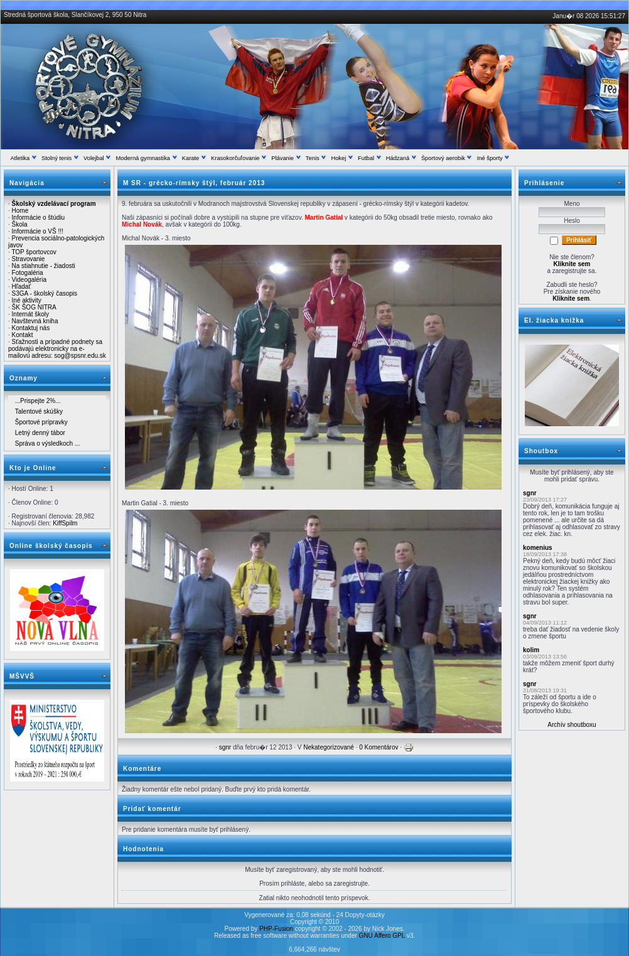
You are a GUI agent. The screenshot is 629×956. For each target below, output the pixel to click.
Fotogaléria (27, 272)
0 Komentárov (378, 747)
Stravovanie (28, 258)
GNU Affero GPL (382, 935)
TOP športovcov (33, 252)
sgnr (225, 747)
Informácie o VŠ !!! (37, 231)
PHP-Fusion (276, 928)
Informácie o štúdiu (38, 217)
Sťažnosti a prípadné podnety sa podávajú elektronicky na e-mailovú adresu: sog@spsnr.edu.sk (57, 348)
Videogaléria (29, 279)
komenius (537, 547)
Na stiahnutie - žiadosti (43, 265)
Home (20, 210)
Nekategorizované (328, 747)
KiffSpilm (65, 523)
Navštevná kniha (35, 321)
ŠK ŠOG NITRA (34, 307)
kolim (531, 650)
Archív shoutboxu (571, 724)
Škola (20, 224)
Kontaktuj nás (31, 328)
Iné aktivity (26, 300)
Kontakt (22, 334)
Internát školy (30, 314)
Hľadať (21, 286)
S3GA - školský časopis (44, 293)
